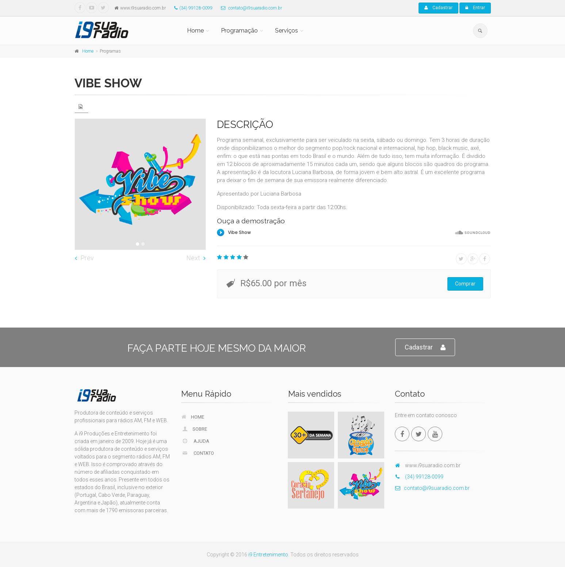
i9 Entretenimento (268, 554)
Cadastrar (438, 7)
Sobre (194, 429)
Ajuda (195, 441)
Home (195, 30)
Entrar (475, 7)
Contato (198, 453)
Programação (239, 30)
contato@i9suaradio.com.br (249, 8)
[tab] (81, 106)
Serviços (286, 30)
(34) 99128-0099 (192, 8)
